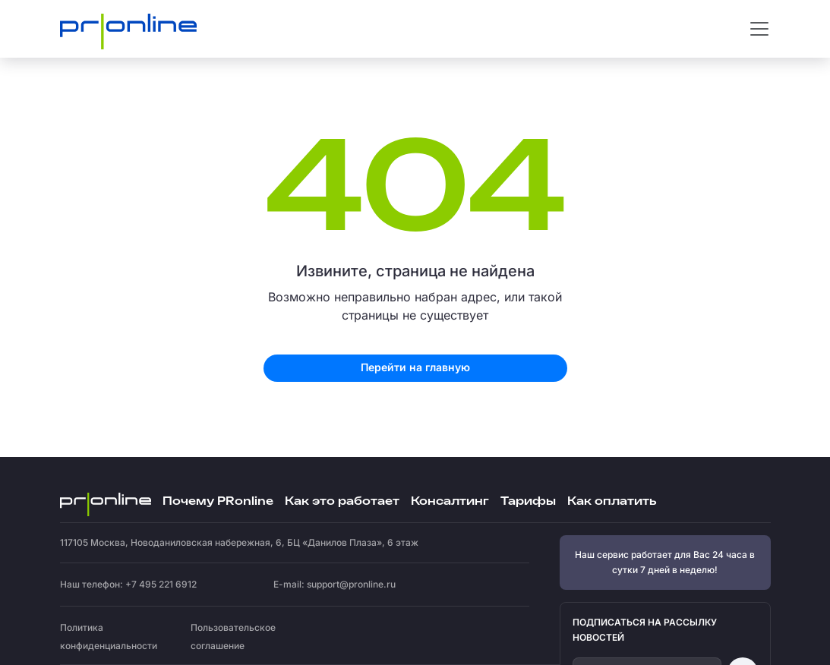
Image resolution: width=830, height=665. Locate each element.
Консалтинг (450, 501)
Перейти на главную (415, 367)
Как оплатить (611, 501)
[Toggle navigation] (759, 28)
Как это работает (342, 501)
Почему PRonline (218, 501)
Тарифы (528, 501)
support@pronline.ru (351, 584)
